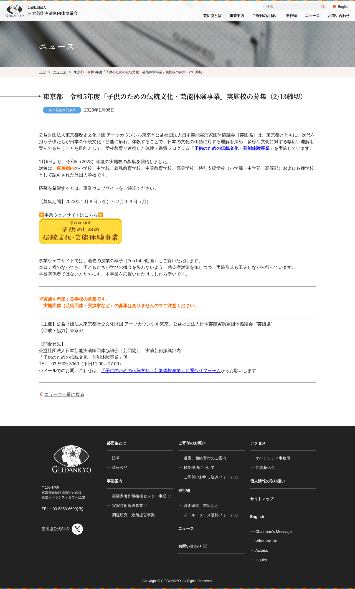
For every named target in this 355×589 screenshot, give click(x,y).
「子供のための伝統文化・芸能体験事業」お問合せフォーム (161, 370)
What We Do (266, 541)
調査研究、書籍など (201, 505)
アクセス (258, 443)
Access (261, 550)
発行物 (291, 16)
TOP (42, 72)
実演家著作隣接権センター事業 (141, 496)
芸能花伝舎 (265, 467)
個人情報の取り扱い (267, 481)
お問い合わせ (338, 16)
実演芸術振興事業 (129, 505)
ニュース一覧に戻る (64, 394)
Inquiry (261, 560)
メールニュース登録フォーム (211, 515)
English (341, 6)
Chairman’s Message (273, 531)
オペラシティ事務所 (272, 458)
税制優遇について (199, 467)
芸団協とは (212, 16)
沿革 (116, 458)
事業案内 (237, 16)
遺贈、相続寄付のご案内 (205, 458)
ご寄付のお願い (265, 16)
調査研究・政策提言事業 (133, 515)
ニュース (312, 16)
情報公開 (120, 467)
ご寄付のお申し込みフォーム (211, 477)
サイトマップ (261, 499)
